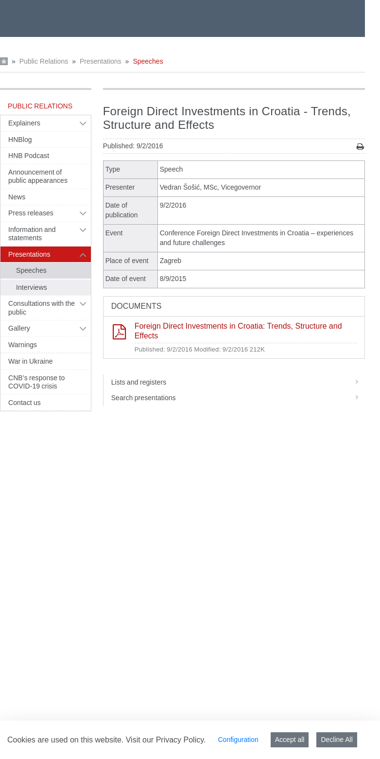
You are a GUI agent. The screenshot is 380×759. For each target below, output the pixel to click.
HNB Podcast (28, 155)
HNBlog (20, 139)
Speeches (148, 61)
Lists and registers (238, 382)
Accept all (290, 739)
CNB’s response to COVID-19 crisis (36, 382)
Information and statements (32, 234)
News (16, 197)
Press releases (30, 213)
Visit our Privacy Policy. (166, 740)
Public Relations (43, 61)
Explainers (24, 123)
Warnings (22, 345)
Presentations (100, 61)
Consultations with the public (41, 308)
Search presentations (238, 398)
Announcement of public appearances (38, 176)
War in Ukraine (30, 361)
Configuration (238, 739)
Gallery (19, 328)
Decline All (336, 739)
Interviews (31, 287)
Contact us (24, 402)
